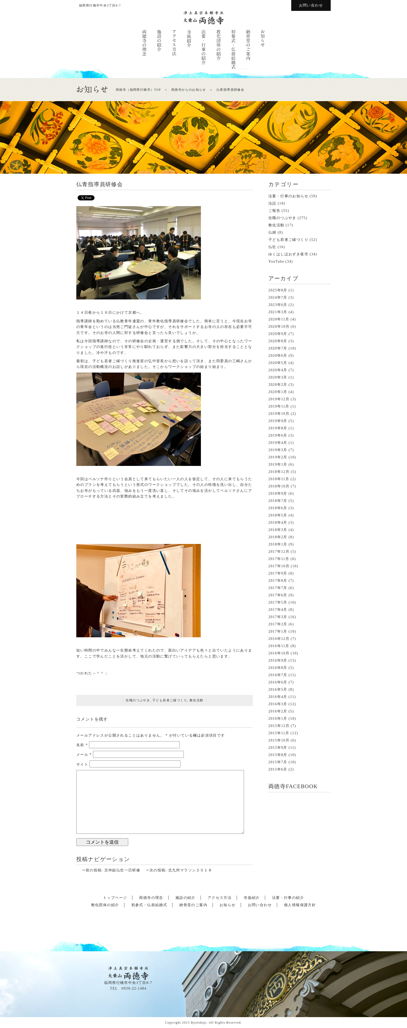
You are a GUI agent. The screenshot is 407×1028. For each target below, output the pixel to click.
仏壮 (272, 247)
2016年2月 (277, 711)
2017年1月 (277, 631)
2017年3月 (277, 617)
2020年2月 (277, 385)
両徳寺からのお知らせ (188, 90)
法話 (272, 203)
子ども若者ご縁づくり (169, 700)
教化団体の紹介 (105, 905)
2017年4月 (277, 610)
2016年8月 (277, 668)
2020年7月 (277, 348)
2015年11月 (278, 733)
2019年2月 (277, 457)
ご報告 (274, 211)
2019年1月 (277, 464)
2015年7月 (277, 762)
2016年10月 (278, 653)
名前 (82, 745)
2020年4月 (277, 370)
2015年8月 (277, 755)
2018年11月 (278, 479)
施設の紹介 (185, 898)
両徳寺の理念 (151, 898)
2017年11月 (278, 559)
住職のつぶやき (138, 700)
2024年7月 (277, 297)
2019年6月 (277, 435)
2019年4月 (277, 443)
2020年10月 (278, 326)
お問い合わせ (311, 5)
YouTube (276, 261)
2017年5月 (277, 602)
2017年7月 (277, 588)
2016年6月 (277, 682)
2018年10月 (278, 486)
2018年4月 (277, 523)
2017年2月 (277, 624)
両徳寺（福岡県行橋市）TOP (138, 90)
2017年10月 (278, 566)
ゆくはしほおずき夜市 (288, 254)
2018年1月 (277, 544)
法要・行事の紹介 (288, 898)
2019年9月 (277, 421)
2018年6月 (277, 508)
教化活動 (196, 700)
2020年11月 (278, 319)
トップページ (115, 898)
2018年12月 (278, 472)
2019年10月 (278, 414)
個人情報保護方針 (300, 905)
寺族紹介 (252, 898)
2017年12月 (278, 552)
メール (84, 755)
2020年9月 (277, 334)
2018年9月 (277, 493)
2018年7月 (277, 501)
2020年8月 (277, 341)
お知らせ (228, 905)
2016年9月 (277, 660)
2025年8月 (277, 290)
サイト (82, 764)
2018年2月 (277, 537)
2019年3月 (277, 450)
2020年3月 (277, 377)
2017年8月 (277, 581)
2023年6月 (277, 305)
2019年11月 (278, 406)
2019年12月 (278, 399)
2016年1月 (277, 719)
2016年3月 (277, 704)
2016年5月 (277, 689)
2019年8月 (277, 428)
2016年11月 (278, 646)
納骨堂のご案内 (193, 905)
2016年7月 (277, 675)
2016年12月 (278, 639)
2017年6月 (277, 595)
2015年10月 (278, 740)
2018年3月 (277, 530)
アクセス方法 (220, 898)
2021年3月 (277, 312)
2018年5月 (277, 515)
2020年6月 (277, 356)
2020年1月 (277, 392)
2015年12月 (278, 726)
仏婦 (272, 232)
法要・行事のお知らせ (288, 196)
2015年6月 (277, 769)
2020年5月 (277, 363)
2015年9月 (277, 748)
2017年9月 (277, 573)
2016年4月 (277, 697)
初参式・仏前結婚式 (149, 905)
